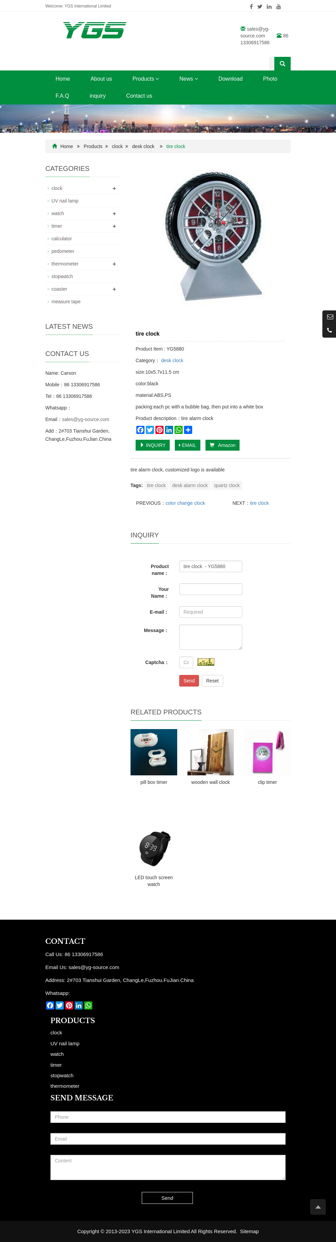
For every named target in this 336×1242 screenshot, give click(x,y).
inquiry (98, 96)
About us (101, 79)
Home (63, 79)
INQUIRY (153, 445)
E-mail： (159, 612)
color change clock (185, 503)
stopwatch (62, 276)
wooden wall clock (211, 782)
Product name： (160, 570)
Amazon (222, 445)
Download (230, 79)
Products (146, 79)
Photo (270, 79)
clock (117, 146)
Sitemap (249, 1231)
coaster (59, 289)
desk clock (143, 146)
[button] (157, 79)
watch (57, 213)
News (188, 79)
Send (189, 680)
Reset (212, 680)
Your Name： (160, 592)
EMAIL (187, 445)
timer (56, 226)
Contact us (139, 96)
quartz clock (227, 485)
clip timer (267, 782)
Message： (156, 630)
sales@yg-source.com (85, 419)
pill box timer (153, 782)
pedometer (62, 251)
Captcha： (157, 662)
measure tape (66, 301)
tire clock (156, 485)
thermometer (64, 264)
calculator (61, 238)
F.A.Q (62, 96)
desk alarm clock (190, 485)
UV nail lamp (64, 201)
